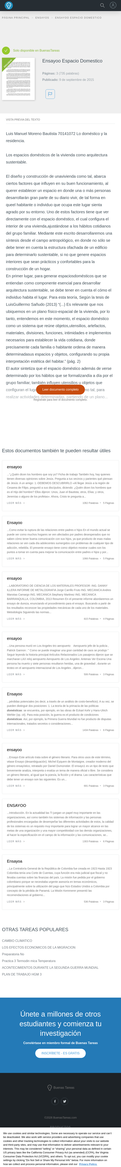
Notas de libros (60, 1141)
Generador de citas (60, 1146)
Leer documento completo (60, 389)
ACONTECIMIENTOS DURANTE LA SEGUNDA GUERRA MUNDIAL (50, 967)
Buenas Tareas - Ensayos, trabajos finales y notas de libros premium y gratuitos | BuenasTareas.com (9, 5)
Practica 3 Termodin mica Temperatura (29, 961)
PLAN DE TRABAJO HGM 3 (21, 974)
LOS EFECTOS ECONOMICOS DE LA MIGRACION (38, 947)
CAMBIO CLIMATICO (17, 940)
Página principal (16, 17)
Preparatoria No (13, 954)
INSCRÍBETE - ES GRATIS (60, 1053)
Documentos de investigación (59, 1135)
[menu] (113, 5)
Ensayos (42, 17)
